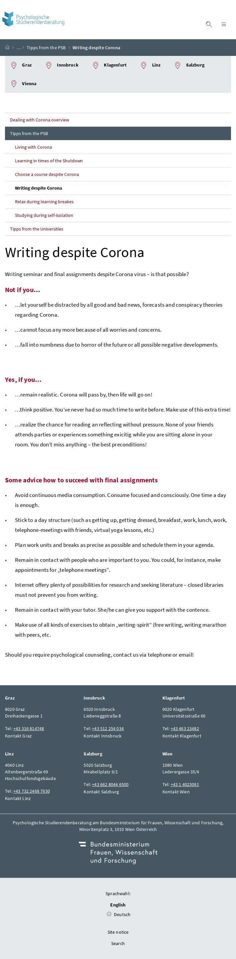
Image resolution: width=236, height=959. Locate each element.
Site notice (118, 932)
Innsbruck (62, 65)
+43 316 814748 (28, 728)
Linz (150, 65)
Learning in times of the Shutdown (49, 161)
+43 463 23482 (185, 728)
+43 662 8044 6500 (110, 784)
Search (118, 943)
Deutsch (119, 914)
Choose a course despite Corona (47, 174)
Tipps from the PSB (46, 48)
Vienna (23, 84)
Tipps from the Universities (36, 229)
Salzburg (189, 65)
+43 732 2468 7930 (31, 791)
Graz (21, 65)
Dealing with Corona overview (39, 120)
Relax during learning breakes (44, 202)
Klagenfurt (109, 65)
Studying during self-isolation (44, 215)
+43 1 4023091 (185, 784)
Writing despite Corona (38, 188)
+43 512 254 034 (108, 728)
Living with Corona (33, 147)
